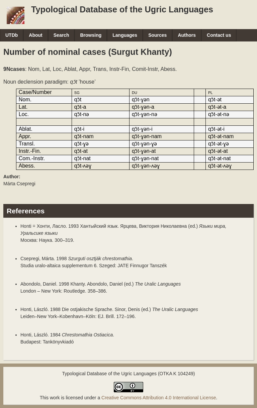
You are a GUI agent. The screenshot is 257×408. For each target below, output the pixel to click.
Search (61, 35)
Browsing (90, 35)
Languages (124, 35)
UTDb (11, 35)
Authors (187, 35)
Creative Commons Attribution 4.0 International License (158, 397)
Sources (157, 35)
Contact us (219, 35)
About (35, 35)
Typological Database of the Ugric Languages (122, 9)
